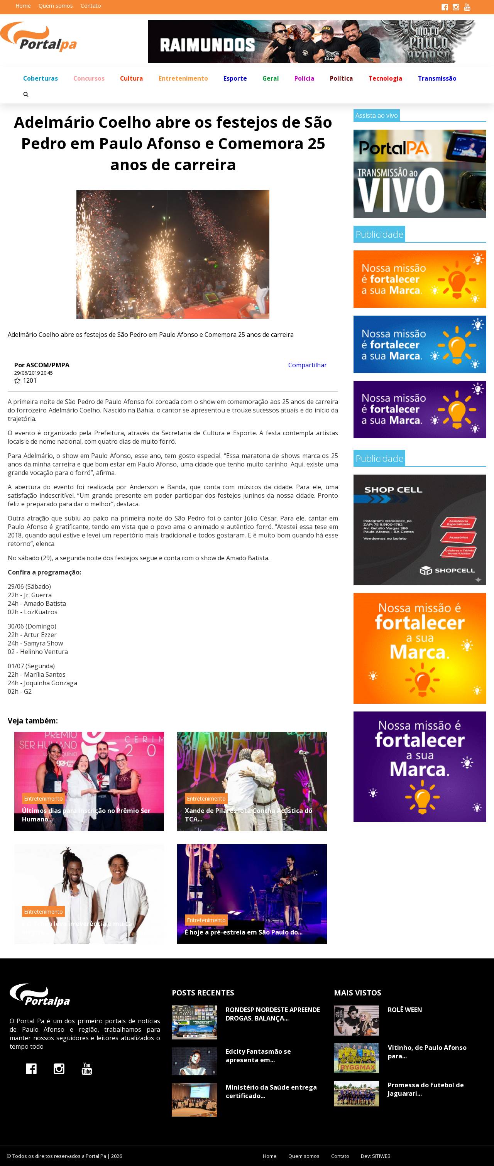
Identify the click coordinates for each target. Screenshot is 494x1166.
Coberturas (40, 78)
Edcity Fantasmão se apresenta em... (258, 1055)
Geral (270, 78)
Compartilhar (307, 365)
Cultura (131, 78)
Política (341, 78)
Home (23, 5)
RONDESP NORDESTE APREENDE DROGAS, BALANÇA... (273, 1013)
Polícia (304, 78)
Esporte (235, 78)
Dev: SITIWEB (376, 1155)
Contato (91, 5)
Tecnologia (386, 78)
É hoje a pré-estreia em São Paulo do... (244, 932)
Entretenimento (183, 78)
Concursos (89, 78)
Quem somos (56, 5)
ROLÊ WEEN (405, 1009)
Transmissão (437, 78)
